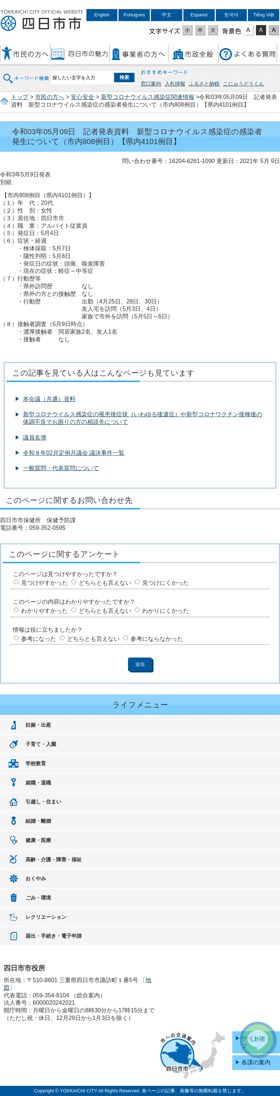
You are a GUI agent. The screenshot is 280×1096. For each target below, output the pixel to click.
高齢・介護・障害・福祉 (54, 859)
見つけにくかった (165, 583)
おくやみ (36, 878)
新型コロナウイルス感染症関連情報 (147, 97)
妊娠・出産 (38, 725)
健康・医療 (38, 840)
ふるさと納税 (204, 84)
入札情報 (175, 84)
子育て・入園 (41, 744)
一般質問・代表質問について (61, 468)
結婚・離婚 (38, 821)
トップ (19, 97)
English (102, 14)
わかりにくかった (165, 611)
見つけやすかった (44, 583)
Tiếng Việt (263, 14)
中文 (166, 14)
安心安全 (82, 97)
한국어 (231, 14)
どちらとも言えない (105, 583)
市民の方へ (49, 97)
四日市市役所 (42, 20)
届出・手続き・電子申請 (54, 936)
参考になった (38, 639)
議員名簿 (34, 437)
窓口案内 (151, 84)
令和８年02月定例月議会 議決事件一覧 (73, 453)
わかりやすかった (44, 611)
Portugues (134, 14)
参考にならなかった (157, 639)
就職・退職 (38, 783)
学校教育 (36, 763)
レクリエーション (46, 917)
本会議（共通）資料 (49, 399)
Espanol (199, 14)
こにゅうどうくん (243, 84)
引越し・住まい (43, 802)
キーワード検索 (26, 74)
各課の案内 (256, 1062)
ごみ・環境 (38, 898)
